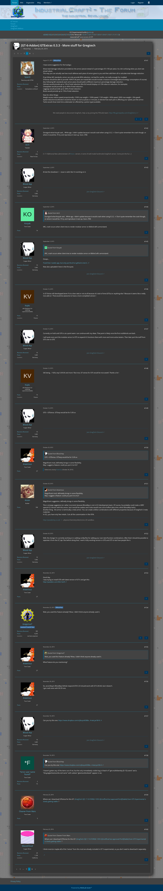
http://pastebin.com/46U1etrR (54, 582)
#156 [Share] (146, 681)
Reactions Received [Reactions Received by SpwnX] (22, 84)
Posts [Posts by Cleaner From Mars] (18, 818)
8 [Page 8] (27, 53)
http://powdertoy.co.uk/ (51, 520)
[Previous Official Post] (136, 119)
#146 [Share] (146, 289)
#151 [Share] (146, 484)
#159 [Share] (146, 795)
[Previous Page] (14, 53)
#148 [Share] (146, 368)
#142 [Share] (146, 128)
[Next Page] (33, 53)
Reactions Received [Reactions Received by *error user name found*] (22, 781)
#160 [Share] (146, 829)
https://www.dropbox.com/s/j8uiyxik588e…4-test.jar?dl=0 (79, 720)
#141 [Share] (146, 60)
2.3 (55, 35)
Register (141, 3)
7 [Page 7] (24, 53)
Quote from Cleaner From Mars (59, 835)
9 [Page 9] (29, 53)
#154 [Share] (146, 607)
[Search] (148, 2)
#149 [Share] (146, 408)
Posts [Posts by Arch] (18, 154)
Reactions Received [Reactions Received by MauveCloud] (22, 853)
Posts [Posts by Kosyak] (18, 230)
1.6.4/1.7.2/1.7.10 (88, 35)
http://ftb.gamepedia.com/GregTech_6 (123, 113)
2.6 (62, 35)
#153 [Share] (146, 573)
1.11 (113, 35)
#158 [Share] (146, 755)
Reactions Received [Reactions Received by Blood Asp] (22, 191)
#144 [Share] (146, 207)
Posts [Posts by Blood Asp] (18, 193)
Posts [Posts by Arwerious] (18, 471)
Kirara (72, 154)
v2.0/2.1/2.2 (47, 35)
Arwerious (59, 470)
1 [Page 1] (20, 869)
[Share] (148, 53)
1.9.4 (103, 35)
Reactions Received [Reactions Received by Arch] (22, 152)
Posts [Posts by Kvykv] (18, 316)
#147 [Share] (146, 329)
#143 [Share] (146, 167)
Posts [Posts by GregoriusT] (18, 633)
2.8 (70, 35)
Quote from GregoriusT (56, 653)
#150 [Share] (146, 447)
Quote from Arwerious (56, 490)
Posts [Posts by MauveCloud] (18, 855)
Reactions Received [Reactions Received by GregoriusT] (22, 631)
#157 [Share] (146, 716)
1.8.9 (98, 35)
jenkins (90, 32)
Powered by (81, 888)
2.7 (66, 35)
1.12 (117, 35)
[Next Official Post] (140, 119)
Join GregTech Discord (95, 192)
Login (133, 3)
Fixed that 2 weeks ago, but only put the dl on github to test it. (65, 263)
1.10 (108, 35)
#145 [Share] (146, 241)
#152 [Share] (146, 533)
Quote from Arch (54, 213)
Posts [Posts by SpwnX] (18, 86)
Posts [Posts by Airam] (18, 507)
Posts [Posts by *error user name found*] (18, 784)
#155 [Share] (146, 647)
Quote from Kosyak (55, 248)
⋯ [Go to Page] (21, 53)
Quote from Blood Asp (56, 454)
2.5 (58, 35)
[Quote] (146, 119)
